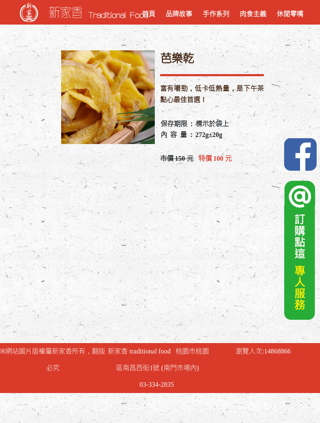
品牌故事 (179, 13)
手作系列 (216, 13)
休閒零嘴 (290, 13)
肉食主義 (253, 13)
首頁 (148, 13)
